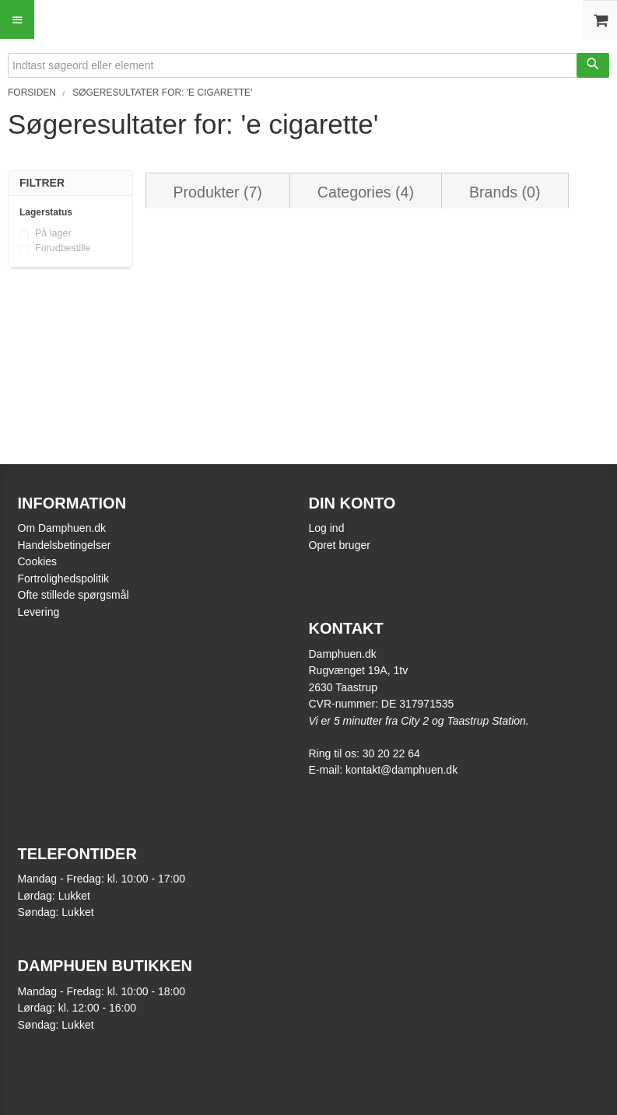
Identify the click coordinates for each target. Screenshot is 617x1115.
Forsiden (32, 92)
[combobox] (308, 65)
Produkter (218, 192)
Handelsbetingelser (64, 545)
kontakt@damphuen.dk (401, 770)
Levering (39, 612)
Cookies (38, 561)
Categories (365, 192)
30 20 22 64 (391, 753)
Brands (504, 192)
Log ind (327, 528)
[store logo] (308, 17)
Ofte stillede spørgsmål (73, 595)
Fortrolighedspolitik (64, 578)
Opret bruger (339, 545)
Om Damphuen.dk (62, 528)
